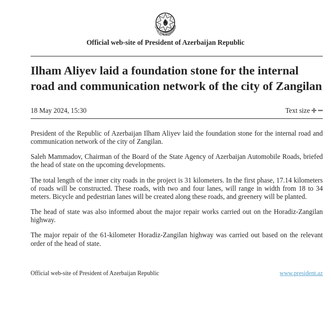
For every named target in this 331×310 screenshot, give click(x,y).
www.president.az (301, 273)
